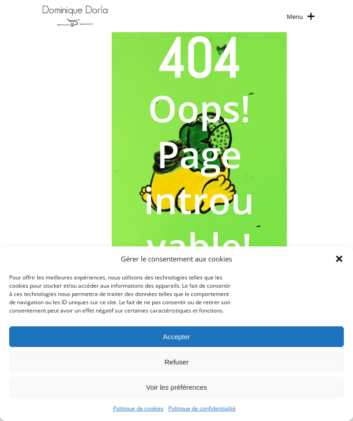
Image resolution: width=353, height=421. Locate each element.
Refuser (177, 362)
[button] (339, 258)
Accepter (176, 337)
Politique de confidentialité (202, 408)
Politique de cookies (138, 408)
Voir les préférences (176, 387)
